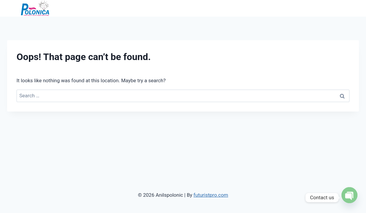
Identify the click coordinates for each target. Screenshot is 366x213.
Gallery (317, 8)
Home (253, 8)
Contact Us (343, 8)
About (272, 8)
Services (294, 8)
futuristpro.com (211, 195)
